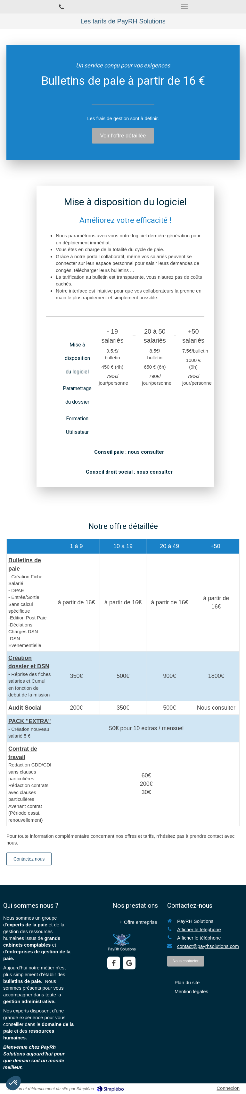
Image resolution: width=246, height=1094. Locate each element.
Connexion (228, 1088)
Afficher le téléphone (199, 929)
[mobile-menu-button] (184, 6)
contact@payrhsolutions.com (208, 946)
